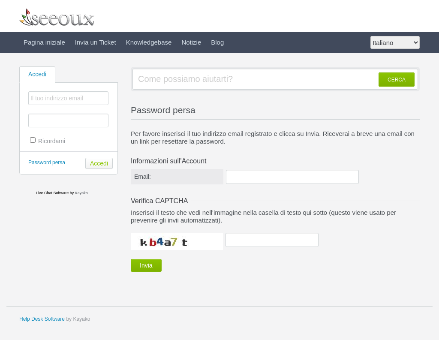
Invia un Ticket (95, 42)
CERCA (397, 80)
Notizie (191, 42)
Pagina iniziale (44, 42)
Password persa (46, 162)
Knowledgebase (149, 42)
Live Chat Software (52, 193)
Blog (217, 42)
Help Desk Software (42, 319)
